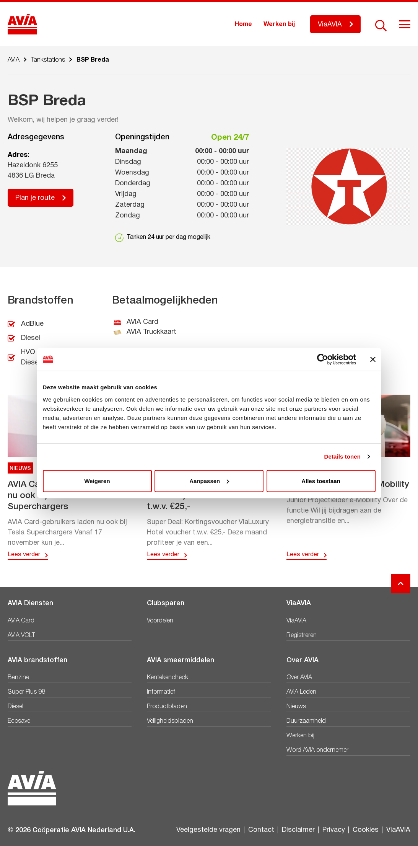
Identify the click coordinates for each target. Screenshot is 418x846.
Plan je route (35, 198)
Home (243, 24)
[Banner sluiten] (373, 359)
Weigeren (97, 480)
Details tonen (342, 456)
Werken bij (279, 24)
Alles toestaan (320, 480)
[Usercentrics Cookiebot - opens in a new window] (322, 359)
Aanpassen (209, 480)
